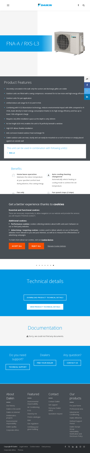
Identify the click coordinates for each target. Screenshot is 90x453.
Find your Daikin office (55, 409)
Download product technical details (45, 297)
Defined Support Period (76, 422)
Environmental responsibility (11, 422)
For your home (75, 405)
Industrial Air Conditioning (74, 413)
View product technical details (45, 307)
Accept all (17, 246)
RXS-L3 (12, 153)
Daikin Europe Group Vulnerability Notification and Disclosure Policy (76, 431)
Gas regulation (32, 423)
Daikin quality (11, 427)
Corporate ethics (12, 430)
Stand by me (32, 414)
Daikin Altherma (76, 418)
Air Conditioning (33, 407)
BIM (29, 420)
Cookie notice (35, 446)
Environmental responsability (32, 402)
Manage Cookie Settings (57, 246)
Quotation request (55, 414)
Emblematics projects (11, 416)
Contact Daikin (54, 401)
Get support (53, 405)
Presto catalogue (33, 417)
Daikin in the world (13, 409)
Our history (10, 405)
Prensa (20, 450)
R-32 (29, 410)
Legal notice (23, 446)
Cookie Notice (47, 240)
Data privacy (46, 446)
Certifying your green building (32, 428)
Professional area (76, 409)
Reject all (36, 246)
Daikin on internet (13, 412)
